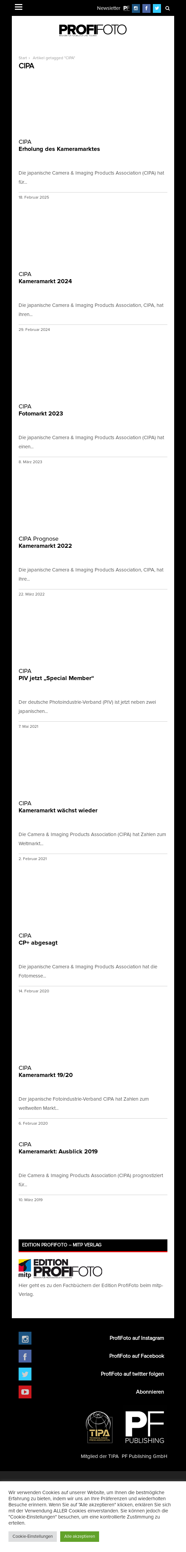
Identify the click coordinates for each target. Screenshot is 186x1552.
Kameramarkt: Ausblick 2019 (93, 1148)
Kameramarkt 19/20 (93, 1071)
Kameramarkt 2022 (93, 542)
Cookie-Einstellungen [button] (33, 1536)
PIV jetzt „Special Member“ (93, 674)
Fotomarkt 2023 (93, 410)
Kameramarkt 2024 (93, 278)
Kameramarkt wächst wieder (93, 807)
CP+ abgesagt (93, 939)
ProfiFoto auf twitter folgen (132, 1374)
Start (23, 58)
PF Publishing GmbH (144, 1432)
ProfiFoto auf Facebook (136, 1356)
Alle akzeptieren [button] (79, 1536)
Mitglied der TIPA (100, 1432)
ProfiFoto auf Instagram (137, 1338)
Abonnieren (150, 1392)
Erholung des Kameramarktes (93, 145)
